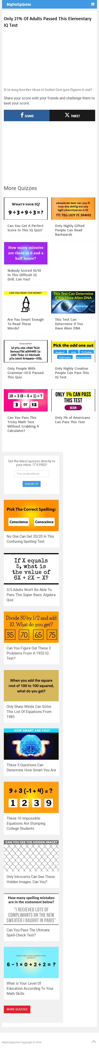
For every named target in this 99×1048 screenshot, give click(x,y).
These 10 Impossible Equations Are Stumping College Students (26, 823)
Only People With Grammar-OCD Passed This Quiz (25, 372)
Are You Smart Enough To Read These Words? (25, 323)
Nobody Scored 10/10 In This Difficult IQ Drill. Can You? (24, 274)
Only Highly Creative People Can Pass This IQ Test (72, 372)
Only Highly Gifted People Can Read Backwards (69, 230)
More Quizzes (17, 1009)
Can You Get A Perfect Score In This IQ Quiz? (25, 227)
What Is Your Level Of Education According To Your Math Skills (30, 988)
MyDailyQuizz (19, 4)
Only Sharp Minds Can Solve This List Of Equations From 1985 (29, 711)
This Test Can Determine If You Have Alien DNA (69, 323)
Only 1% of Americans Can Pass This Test (72, 419)
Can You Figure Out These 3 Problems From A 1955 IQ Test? (29, 653)
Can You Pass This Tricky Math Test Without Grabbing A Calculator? (23, 424)
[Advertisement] (49, 57)
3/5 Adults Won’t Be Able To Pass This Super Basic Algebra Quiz (31, 595)
